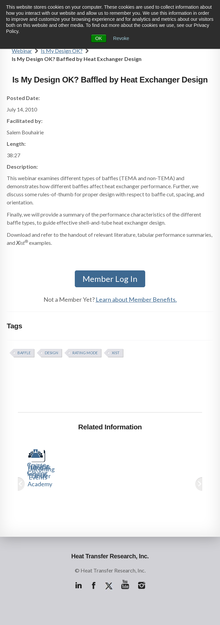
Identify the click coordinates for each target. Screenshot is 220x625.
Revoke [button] (121, 38)
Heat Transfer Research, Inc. (110, 556)
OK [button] (98, 38)
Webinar (22, 50)
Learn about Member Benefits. (136, 299)
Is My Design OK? (62, 50)
